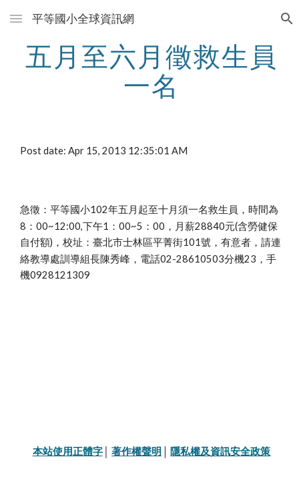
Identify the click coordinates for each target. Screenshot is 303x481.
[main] (152, 71)
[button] (16, 18)
